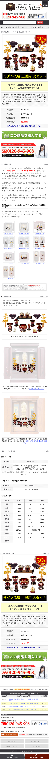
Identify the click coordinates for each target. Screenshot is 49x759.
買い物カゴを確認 (12, 756)
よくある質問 (36, 746)
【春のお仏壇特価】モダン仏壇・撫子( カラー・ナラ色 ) (22, 706)
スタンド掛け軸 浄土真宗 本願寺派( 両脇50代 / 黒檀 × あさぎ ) (24, 709)
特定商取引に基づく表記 (12, 746)
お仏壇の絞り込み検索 (36, 756)
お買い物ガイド (12, 741)
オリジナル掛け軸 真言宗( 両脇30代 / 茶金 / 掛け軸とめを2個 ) (23, 703)
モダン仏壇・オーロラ (36, 388)
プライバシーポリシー (37, 741)
